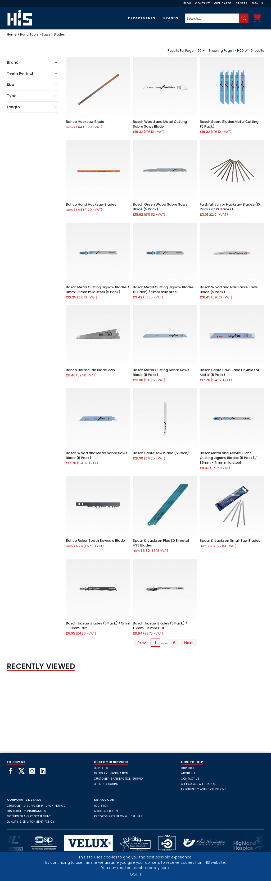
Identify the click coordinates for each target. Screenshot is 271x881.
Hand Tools (29, 34)
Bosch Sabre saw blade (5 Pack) (161, 453)
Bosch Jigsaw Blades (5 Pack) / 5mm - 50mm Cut (98, 625)
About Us (188, 773)
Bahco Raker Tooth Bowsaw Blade (95, 540)
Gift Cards (223, 3)
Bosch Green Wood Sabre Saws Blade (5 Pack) (160, 206)
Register (101, 806)
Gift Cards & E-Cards (198, 784)
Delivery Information (111, 773)
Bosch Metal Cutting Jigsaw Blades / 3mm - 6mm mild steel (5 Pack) (97, 289)
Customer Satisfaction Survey (119, 779)
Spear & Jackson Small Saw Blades (230, 540)
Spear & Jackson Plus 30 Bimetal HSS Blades (161, 543)
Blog (187, 3)
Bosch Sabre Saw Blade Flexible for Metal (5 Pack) (229, 372)
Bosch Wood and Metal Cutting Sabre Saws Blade (160, 124)
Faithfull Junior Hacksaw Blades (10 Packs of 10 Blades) (230, 206)
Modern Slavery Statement (29, 816)
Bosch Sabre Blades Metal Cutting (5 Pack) (229, 124)
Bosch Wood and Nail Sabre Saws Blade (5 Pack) (229, 289)
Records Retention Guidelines (118, 816)
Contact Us (190, 779)
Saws (46, 34)
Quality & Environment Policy (31, 822)
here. (165, 867)
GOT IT (135, 874)
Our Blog (188, 768)
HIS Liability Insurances (26, 811)
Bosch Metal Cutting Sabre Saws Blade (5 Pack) (161, 372)
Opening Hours (106, 784)
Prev (141, 642)
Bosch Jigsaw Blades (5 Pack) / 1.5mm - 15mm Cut (160, 625)
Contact (202, 3)
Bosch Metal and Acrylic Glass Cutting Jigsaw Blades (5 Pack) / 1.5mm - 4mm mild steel (228, 458)
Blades (59, 34)
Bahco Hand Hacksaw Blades (91, 204)
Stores (241, 3)
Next (188, 642)
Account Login (106, 811)
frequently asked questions (204, 789)
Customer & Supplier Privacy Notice (36, 806)
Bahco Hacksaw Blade (85, 121)
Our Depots (103, 768)
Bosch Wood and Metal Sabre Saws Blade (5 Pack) (96, 455)
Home (12, 34)
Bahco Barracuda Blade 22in (90, 370)
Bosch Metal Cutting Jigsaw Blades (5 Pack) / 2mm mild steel (163, 289)
